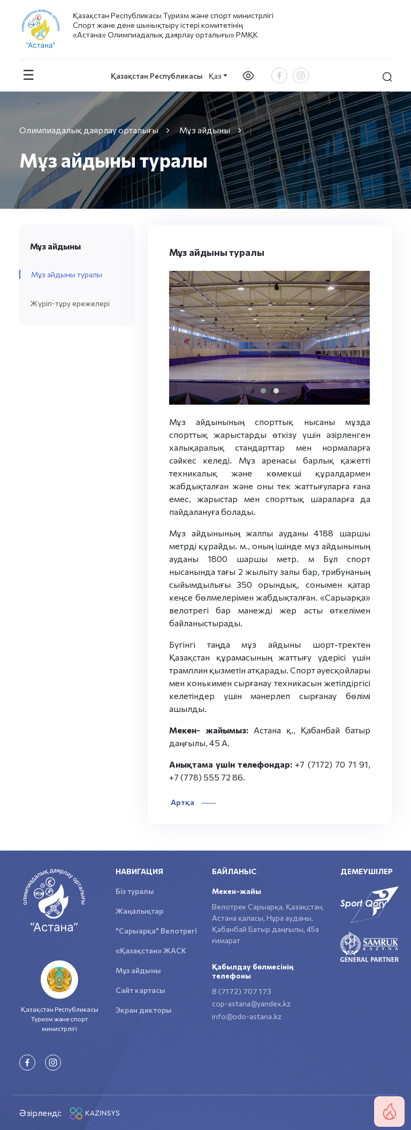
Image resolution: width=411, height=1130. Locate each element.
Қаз (215, 75)
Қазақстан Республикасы (157, 75)
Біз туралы (135, 891)
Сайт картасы (140, 990)
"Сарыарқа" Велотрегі (156, 930)
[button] (263, 390)
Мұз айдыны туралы (66, 274)
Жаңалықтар (139, 910)
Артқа (192, 802)
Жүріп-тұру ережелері (70, 303)
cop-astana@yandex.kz (251, 1003)
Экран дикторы (144, 1009)
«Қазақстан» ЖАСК (151, 950)
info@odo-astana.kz (246, 1016)
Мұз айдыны (138, 970)
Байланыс (234, 871)
